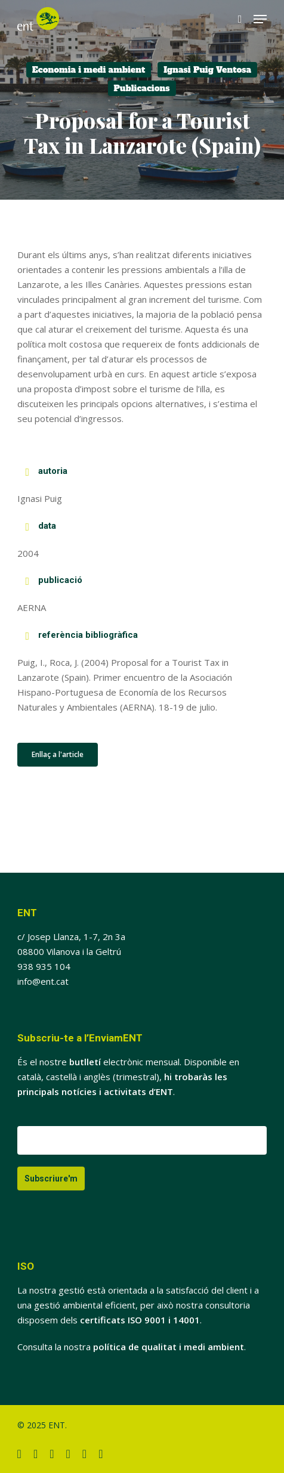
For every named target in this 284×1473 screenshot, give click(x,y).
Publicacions (142, 88)
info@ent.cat (43, 981)
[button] (260, 19)
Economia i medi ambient (88, 70)
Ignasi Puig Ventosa (207, 70)
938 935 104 (43, 966)
